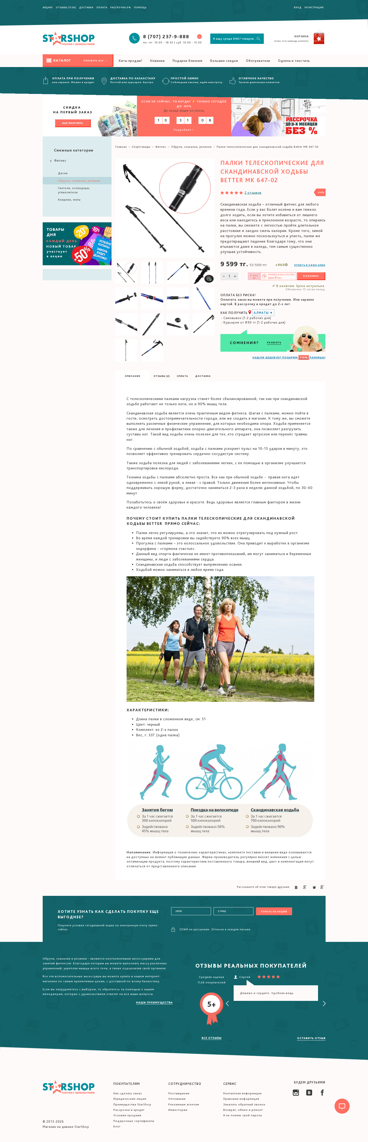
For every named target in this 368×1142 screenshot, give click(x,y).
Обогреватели (258, 61)
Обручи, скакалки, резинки (79, 180)
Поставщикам (179, 1093)
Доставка (86, 7)
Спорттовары (141, 146)
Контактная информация (242, 1093)
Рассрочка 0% (120, 7)
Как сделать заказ (127, 1093)
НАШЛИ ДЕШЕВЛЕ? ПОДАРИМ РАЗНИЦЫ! (289, 357)
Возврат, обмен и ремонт (243, 1110)
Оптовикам (177, 1098)
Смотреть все (95, 60)
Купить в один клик (309, 265)
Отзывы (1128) (66, 7)
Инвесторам (177, 1110)
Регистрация (314, 7)
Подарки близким (188, 61)
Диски (63, 173)
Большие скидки (224, 61)
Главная (121, 146)
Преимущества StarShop (132, 1104)
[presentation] (227, 1004)
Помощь (140, 7)
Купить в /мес (281, 276)
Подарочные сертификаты (133, 1121)
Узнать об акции (274, 911)
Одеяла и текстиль (294, 61)
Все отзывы (212, 1038)
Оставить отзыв (311, 1038)
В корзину (311, 275)
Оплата (101, 7)
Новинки (157, 61)
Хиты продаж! (130, 61)
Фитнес (57, 161)
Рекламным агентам (183, 1104)
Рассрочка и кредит (129, 1110)
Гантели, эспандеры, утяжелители (74, 190)
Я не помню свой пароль (242, 1115)
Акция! (48, 7)
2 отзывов (253, 192)
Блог (117, 1126)
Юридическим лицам (129, 1098)
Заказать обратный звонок (244, 1104)
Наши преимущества (154, 1002)
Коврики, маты (69, 199)
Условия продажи (127, 1115)
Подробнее (184, 129)
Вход (298, 7)
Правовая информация (241, 1098)
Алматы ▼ (263, 313)
